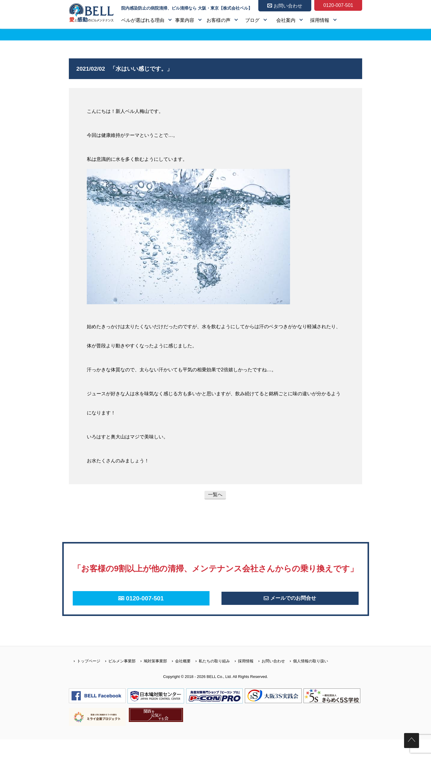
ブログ (252, 20)
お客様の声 (218, 20)
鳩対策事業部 (151, 678)
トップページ (84, 678)
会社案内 (285, 20)
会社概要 (179, 678)
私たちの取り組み (210, 678)
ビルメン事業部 (118, 678)
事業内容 (184, 20)
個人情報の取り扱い (306, 678)
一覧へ (215, 494)
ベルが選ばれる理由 (142, 20)
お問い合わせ (269, 678)
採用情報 (319, 20)
